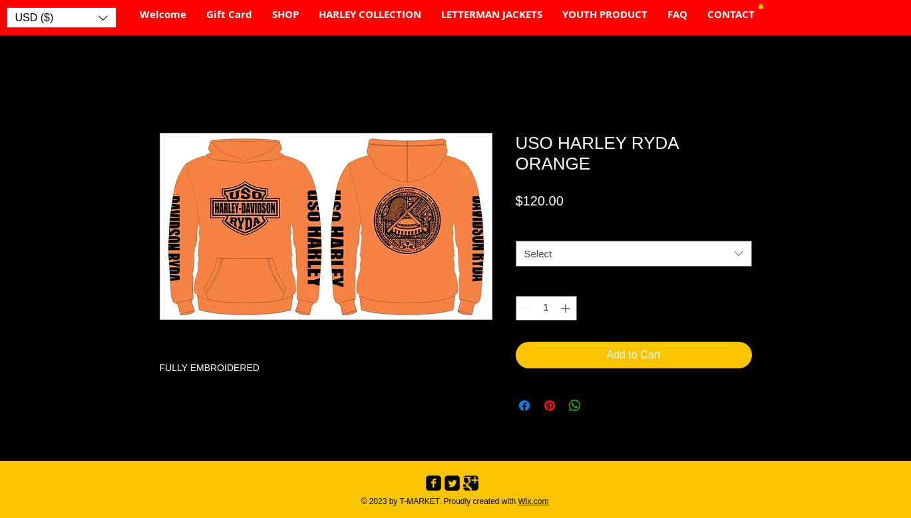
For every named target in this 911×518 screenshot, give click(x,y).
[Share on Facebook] (524, 406)
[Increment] (566, 308)
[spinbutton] (546, 308)
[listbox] (61, 17)
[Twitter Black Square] (452, 483)
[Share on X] (600, 406)
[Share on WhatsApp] (575, 406)
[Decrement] (526, 308)
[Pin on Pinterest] (550, 406)
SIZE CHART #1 (553, 228)
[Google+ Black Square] (470, 483)
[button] (61, 17)
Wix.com (533, 501)
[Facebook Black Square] (433, 483)
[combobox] (634, 254)
